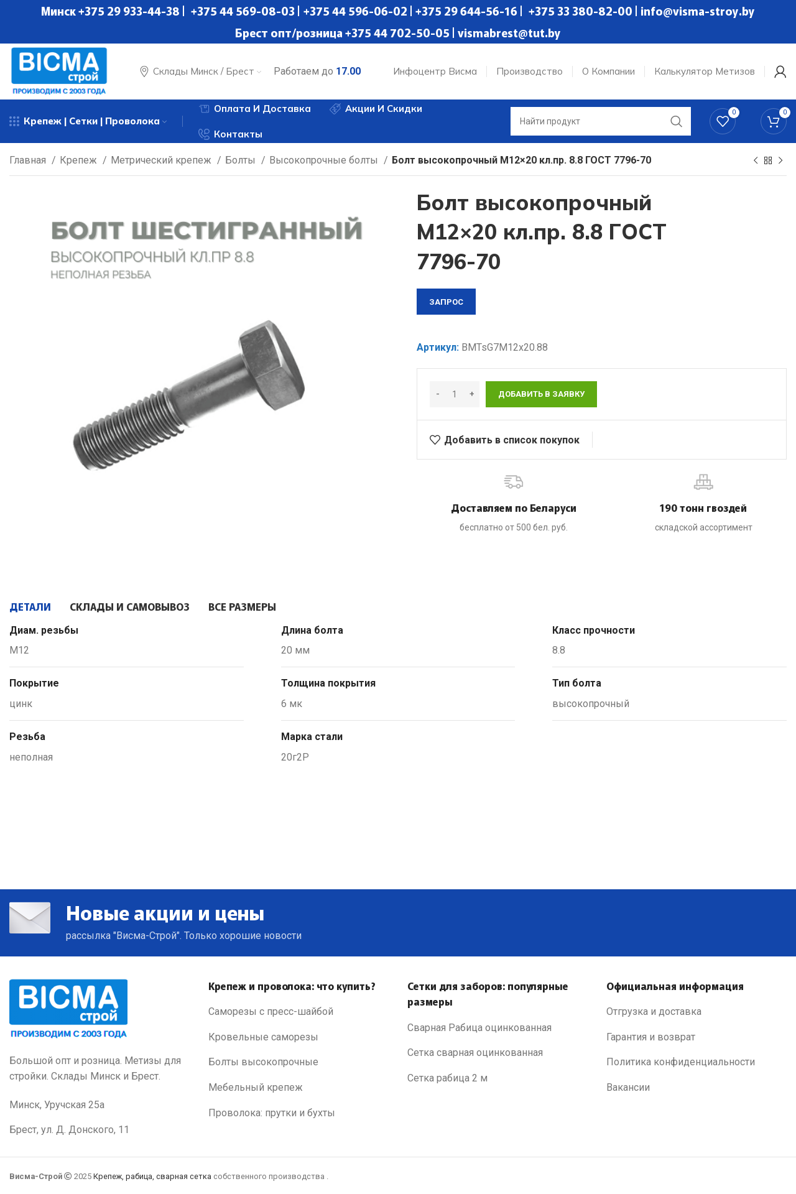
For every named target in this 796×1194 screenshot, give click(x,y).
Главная (29, 160)
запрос (446, 302)
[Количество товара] (454, 394)
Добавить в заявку (541, 394)
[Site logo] (59, 70)
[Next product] (780, 161)
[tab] (30, 606)
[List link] (298, 1012)
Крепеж (80, 160)
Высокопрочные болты (325, 160)
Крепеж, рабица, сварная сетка (152, 1176)
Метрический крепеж (162, 160)
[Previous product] (755, 161)
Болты (241, 160)
